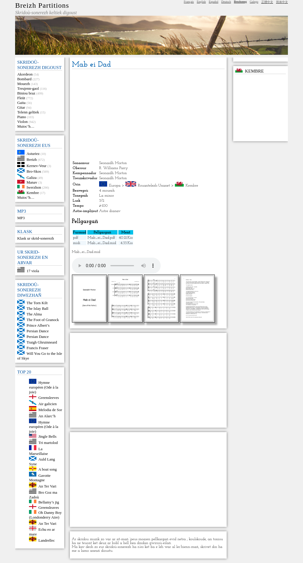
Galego (254, 1)
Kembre (33, 192)
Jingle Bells (47, 436)
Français (189, 1)
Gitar (21, 107)
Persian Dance (38, 331)
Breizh (32, 159)
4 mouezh (107, 191)
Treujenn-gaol (28, 88)
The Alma (34, 314)
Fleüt (21, 98)
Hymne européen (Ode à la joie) (43, 387)
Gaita (21, 102)
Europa (115, 185)
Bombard (24, 79)
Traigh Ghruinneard (42, 342)
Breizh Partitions (42, 5)
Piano (21, 117)
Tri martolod (48, 442)
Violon (22, 121)
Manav (32, 182)
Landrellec (46, 540)
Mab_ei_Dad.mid (102, 243)
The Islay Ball (38, 308)
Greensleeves (48, 397)
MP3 (21, 218)
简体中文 (282, 2)
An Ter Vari (47, 486)
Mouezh (23, 83)
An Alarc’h (47, 416)
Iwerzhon (34, 187)
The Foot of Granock (43, 319)
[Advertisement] (148, 114)
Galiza (32, 177)
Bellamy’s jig (48, 502)
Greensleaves (48, 507)
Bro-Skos (34, 171)
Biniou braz (26, 93)
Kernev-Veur (36, 165)
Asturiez (33, 153)
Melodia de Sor (50, 410)
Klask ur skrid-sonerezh (35, 238)
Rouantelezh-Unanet (154, 185)
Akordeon (25, 74)
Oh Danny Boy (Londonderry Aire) (45, 514)
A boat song (47, 469)
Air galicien (47, 403)
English (201, 1)
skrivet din (208, 547)
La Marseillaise (38, 451)
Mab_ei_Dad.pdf (101, 238)
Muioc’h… (25, 126)
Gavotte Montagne (40, 477)
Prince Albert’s (38, 325)
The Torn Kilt (37, 303)
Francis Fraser (38, 348)
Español (213, 1)
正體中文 (267, 2)
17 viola (33, 271)
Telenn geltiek (28, 112)
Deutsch (226, 1)
